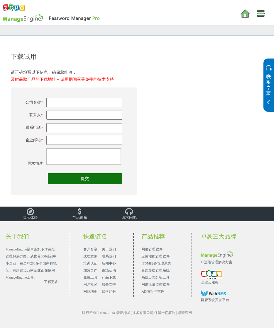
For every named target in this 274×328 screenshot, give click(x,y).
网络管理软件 (152, 249)
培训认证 (90, 263)
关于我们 (109, 249)
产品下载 (109, 277)
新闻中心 (109, 263)
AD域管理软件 (152, 291)
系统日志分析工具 (155, 277)
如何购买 (109, 291)
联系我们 (109, 256)
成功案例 (90, 256)
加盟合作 (90, 270)
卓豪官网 (185, 313)
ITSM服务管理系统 (156, 263)
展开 (268, 88)
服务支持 (109, 284)
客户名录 (90, 249)
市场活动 (109, 270)
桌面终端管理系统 (155, 270)
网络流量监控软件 (155, 284)
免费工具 (90, 277)
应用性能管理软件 (155, 256)
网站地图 (90, 291)
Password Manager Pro (52, 18)
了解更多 (51, 282)
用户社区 (90, 284)
